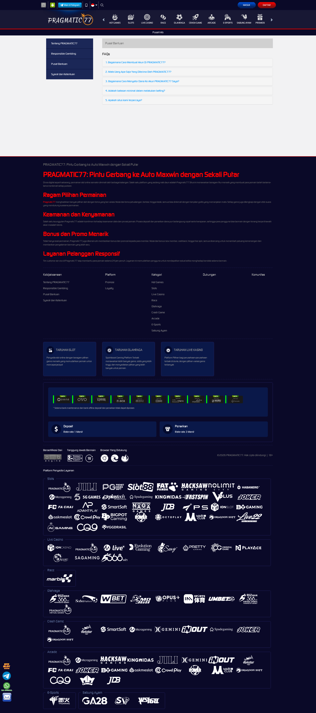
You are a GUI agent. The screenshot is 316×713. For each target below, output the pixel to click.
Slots (131, 19)
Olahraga (179, 19)
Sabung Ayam (244, 19)
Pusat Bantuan (59, 64)
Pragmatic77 (49, 202)
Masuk (246, 5)
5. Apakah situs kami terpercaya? (123, 100)
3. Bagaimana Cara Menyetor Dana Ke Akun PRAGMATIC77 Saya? (142, 81)
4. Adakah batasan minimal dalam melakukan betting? (135, 90)
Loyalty (109, 288)
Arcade (212, 19)
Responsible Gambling (63, 53)
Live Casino (147, 19)
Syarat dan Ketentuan (63, 74)
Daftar (267, 5)
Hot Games (115, 19)
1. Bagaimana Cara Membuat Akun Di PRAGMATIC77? (135, 62)
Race (163, 19)
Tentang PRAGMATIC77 (64, 43)
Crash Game (195, 19)
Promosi (260, 19)
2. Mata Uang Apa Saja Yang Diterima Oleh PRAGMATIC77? (138, 71)
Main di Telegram (70, 5)
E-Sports (228, 19)
